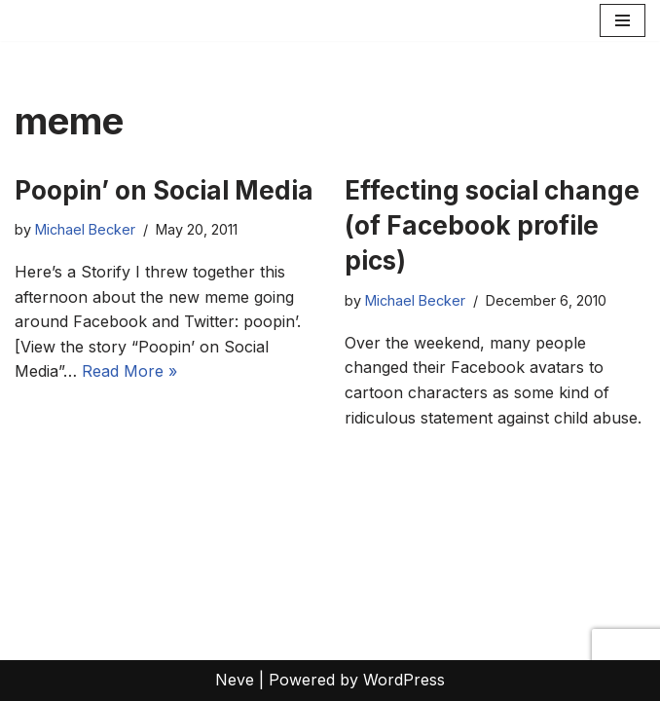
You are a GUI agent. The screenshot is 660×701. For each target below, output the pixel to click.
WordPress (404, 679)
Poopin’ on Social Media (164, 190)
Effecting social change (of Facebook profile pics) (492, 226)
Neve (234, 679)
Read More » (129, 371)
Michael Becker (85, 229)
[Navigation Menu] (622, 20)
